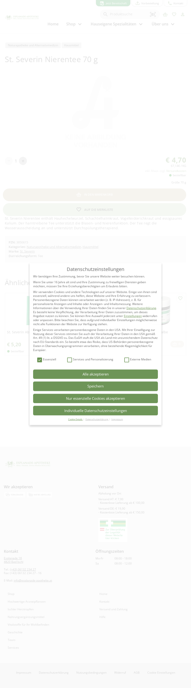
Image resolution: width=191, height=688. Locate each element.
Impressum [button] (117, 419)
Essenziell (46, 360)
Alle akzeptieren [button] (96, 374)
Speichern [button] (95, 386)
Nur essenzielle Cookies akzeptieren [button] (95, 398)
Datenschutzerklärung (141, 308)
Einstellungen (133, 316)
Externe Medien (137, 360)
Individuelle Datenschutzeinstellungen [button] (95, 410)
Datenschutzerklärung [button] (97, 419)
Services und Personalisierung (90, 360)
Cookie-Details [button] (75, 419)
